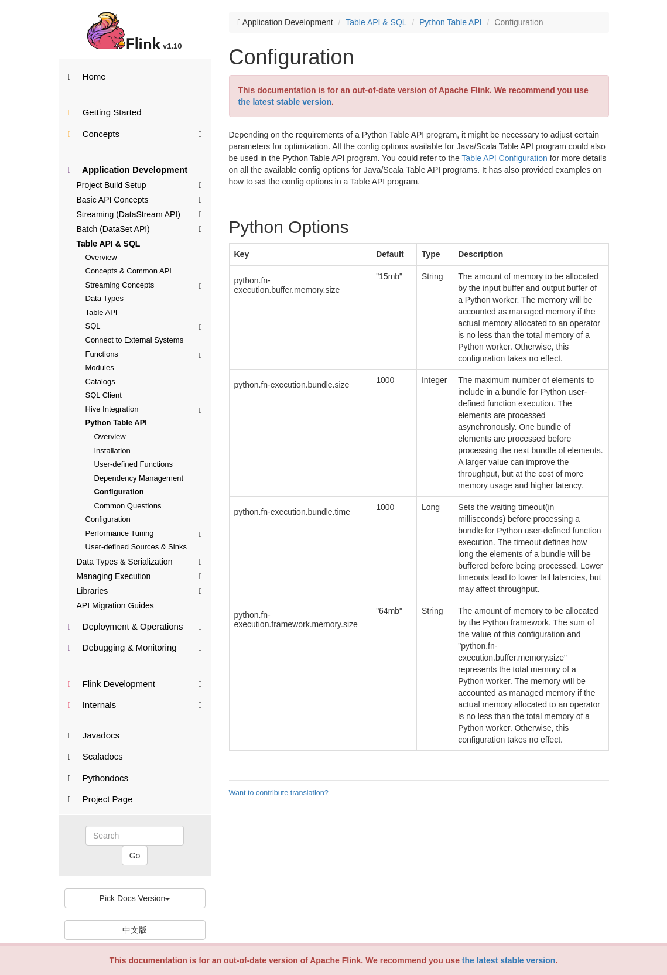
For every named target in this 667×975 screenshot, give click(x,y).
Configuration (119, 491)
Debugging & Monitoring (135, 646)
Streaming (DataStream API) (139, 213)
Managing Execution (139, 575)
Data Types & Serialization (139, 561)
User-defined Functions (133, 464)
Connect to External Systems (134, 340)
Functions (143, 354)
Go (135, 855)
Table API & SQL (109, 243)
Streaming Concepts (143, 285)
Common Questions (128, 505)
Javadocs (94, 735)
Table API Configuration (504, 158)
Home (87, 76)
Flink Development (135, 683)
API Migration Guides (115, 605)
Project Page (100, 799)
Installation (112, 450)
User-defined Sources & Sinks (136, 546)
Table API (101, 312)
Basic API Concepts (139, 199)
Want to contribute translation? (279, 793)
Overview (101, 257)
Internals (135, 704)
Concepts (135, 133)
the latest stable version (509, 960)
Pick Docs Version (135, 898)
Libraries (139, 590)
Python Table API (116, 422)
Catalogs (100, 381)
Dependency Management (139, 478)
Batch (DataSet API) (139, 228)
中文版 (134, 930)
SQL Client (103, 395)
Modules (99, 367)
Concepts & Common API (128, 270)
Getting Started (135, 111)
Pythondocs (98, 778)
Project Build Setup (139, 184)
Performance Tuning (143, 533)
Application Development (128, 170)
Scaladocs (95, 756)
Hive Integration (143, 409)
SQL (143, 326)
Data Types (104, 298)
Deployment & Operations (135, 625)
